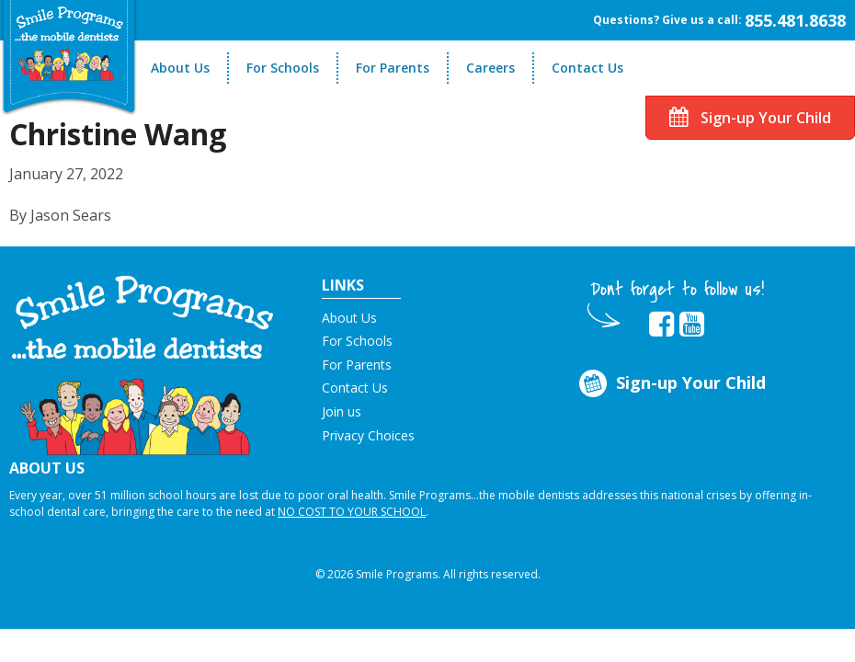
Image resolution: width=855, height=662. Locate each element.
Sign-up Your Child (750, 118)
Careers (490, 67)
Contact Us (587, 67)
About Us (180, 67)
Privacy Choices (368, 435)
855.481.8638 (795, 20)
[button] (142, 364)
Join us (341, 411)
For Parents (392, 67)
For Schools (282, 67)
